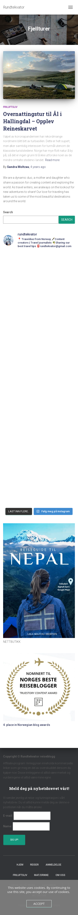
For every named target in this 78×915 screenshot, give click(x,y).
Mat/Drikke (41, 875)
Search (8, 212)
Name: (7, 826)
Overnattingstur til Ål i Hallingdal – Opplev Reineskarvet (32, 121)
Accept (39, 903)
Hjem (20, 864)
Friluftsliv (10, 107)
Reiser (34, 864)
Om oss (60, 875)
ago (38, 167)
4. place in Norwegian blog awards (26, 725)
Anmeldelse (53, 864)
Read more (52, 160)
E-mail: (8, 815)
